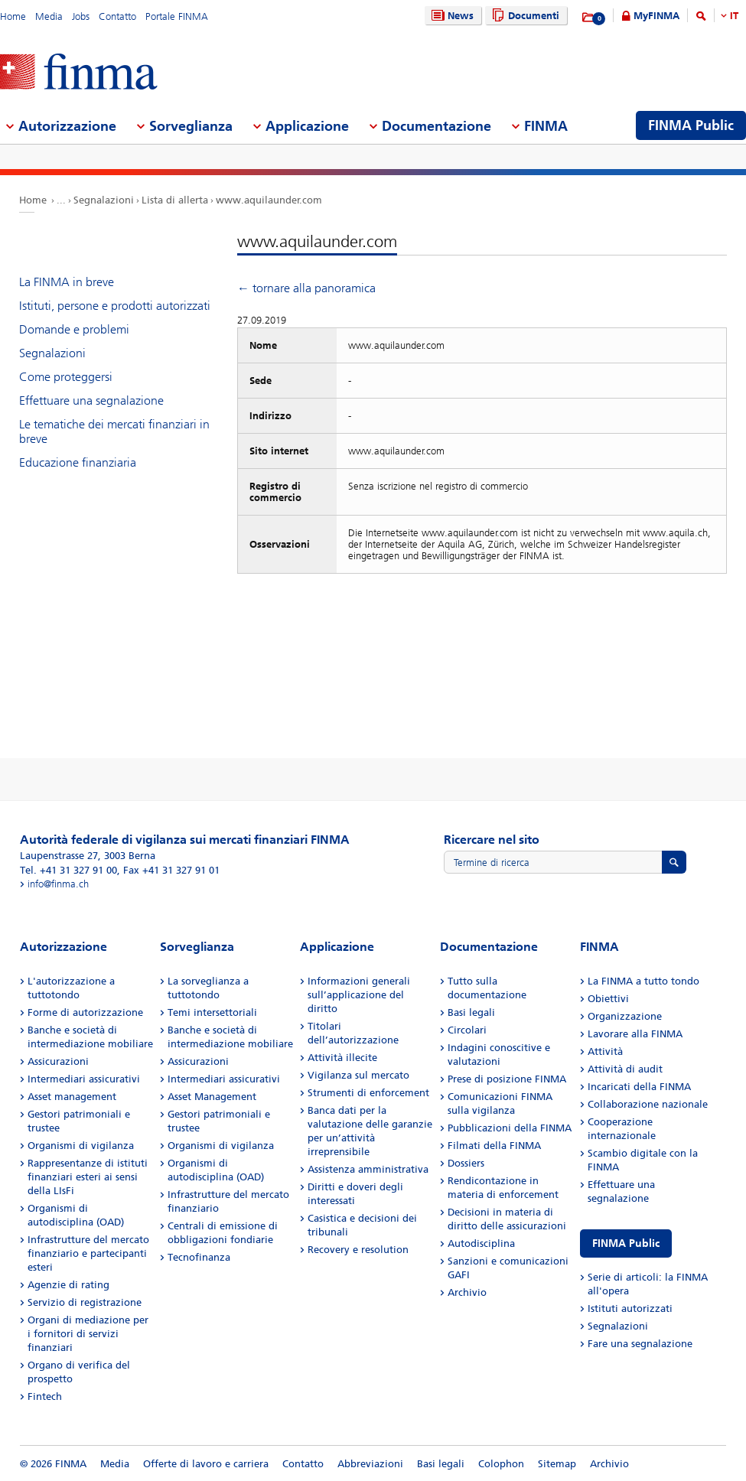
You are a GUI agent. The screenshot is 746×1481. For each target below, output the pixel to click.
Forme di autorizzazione (85, 1012)
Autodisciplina (481, 1243)
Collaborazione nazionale (648, 1104)
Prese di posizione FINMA (507, 1079)
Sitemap (557, 1464)
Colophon (501, 1464)
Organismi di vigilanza (81, 1145)
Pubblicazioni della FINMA (510, 1128)
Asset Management (212, 1096)
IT (734, 15)
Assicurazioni (58, 1061)
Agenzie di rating (68, 1285)
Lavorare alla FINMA (635, 1034)
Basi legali (471, 1012)
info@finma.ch (58, 884)
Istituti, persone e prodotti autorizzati (114, 305)
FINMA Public (626, 1243)
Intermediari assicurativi (84, 1079)
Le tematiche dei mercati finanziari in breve (114, 431)
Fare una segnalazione (640, 1343)
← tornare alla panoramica (306, 288)
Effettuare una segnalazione (91, 400)
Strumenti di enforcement (368, 1093)
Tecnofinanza (199, 1257)
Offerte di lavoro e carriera (206, 1464)
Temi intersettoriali (212, 1012)
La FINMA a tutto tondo (643, 981)
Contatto (117, 16)
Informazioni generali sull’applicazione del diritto (359, 994)
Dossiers (466, 1163)
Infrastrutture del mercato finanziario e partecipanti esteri (88, 1253)
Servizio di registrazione (85, 1302)
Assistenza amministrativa (368, 1169)
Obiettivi (608, 998)
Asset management (72, 1096)
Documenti (523, 15)
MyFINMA (656, 15)
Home (13, 16)
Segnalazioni (103, 200)
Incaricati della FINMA (639, 1086)
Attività (605, 1051)
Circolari (467, 1030)
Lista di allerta (175, 200)
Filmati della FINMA (494, 1145)
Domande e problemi (74, 329)
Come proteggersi (65, 376)
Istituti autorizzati (630, 1308)
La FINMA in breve (66, 282)
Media (49, 16)
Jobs (81, 16)
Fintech (45, 1396)
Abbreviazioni (370, 1464)
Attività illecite (342, 1057)
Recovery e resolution (358, 1249)
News (451, 15)
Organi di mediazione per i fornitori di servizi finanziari (88, 1333)
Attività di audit (625, 1069)
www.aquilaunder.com (269, 200)
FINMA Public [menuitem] (691, 125)
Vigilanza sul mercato (358, 1075)
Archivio (467, 1292)
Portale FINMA (176, 16)
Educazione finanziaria (77, 462)
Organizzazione (625, 1016)
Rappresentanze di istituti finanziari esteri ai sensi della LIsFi (88, 1176)
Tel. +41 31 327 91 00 (68, 870)
